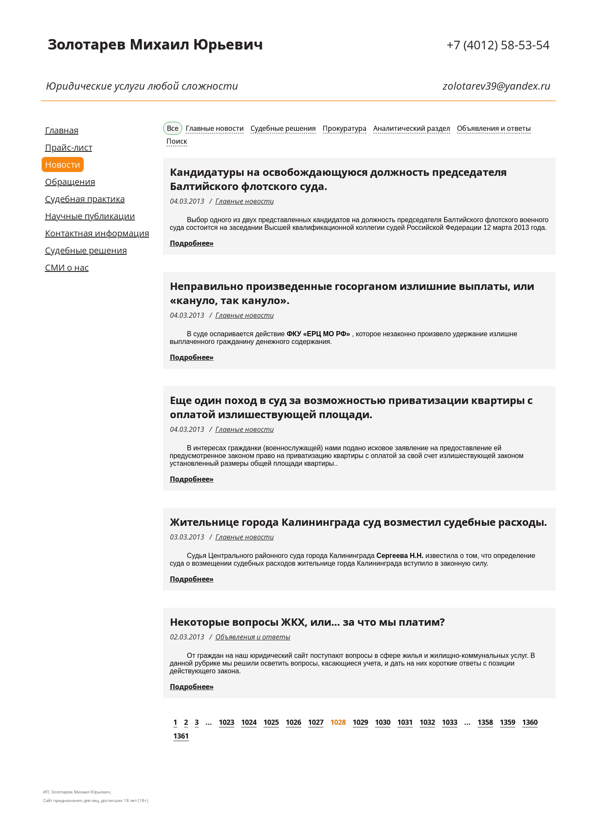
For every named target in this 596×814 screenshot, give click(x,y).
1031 (405, 722)
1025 (271, 722)
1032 (427, 722)
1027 (316, 722)
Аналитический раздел (411, 128)
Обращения (70, 181)
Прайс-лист (68, 147)
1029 (360, 722)
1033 (449, 722)
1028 (338, 722)
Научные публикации (90, 216)
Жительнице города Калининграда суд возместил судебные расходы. (358, 522)
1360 (530, 722)
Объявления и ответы (494, 128)
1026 (293, 722)
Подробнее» (192, 243)
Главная (62, 130)
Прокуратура (344, 128)
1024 (249, 722)
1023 (226, 722)
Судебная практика (85, 199)
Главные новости (215, 128)
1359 (507, 722)
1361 (181, 736)
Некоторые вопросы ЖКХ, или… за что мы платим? (307, 622)
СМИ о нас (67, 267)
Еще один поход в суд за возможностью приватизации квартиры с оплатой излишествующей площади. (351, 407)
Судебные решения (86, 250)
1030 (382, 722)
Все (172, 128)
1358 (485, 722)
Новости (62, 164)
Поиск (176, 141)
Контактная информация (97, 233)
